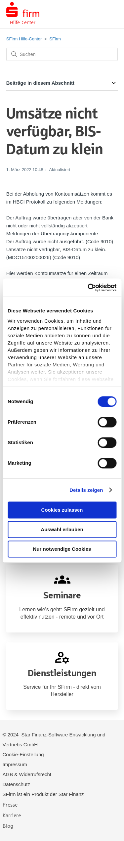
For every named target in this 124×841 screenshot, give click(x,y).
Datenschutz (16, 784)
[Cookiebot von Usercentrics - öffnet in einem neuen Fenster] (88, 287)
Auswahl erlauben (62, 529)
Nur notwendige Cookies (62, 549)
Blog (8, 825)
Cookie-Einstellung (23, 754)
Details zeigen (86, 490)
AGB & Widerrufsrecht (27, 774)
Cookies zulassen (62, 510)
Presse (10, 804)
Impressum (15, 764)
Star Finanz (71, 794)
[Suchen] (62, 54)
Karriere (12, 815)
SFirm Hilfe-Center (24, 38)
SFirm (55, 38)
